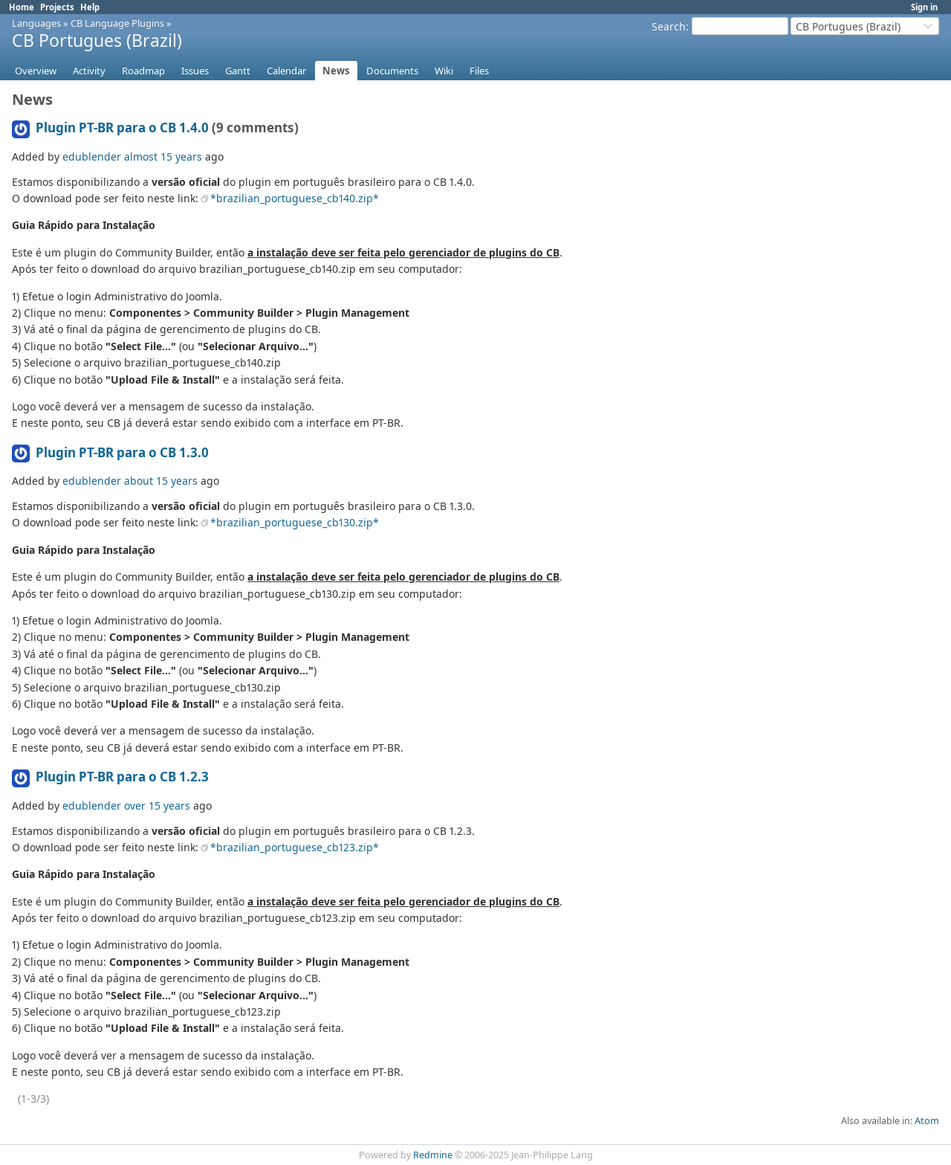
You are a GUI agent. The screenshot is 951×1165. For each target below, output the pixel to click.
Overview (35, 70)
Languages (36, 23)
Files (479, 70)
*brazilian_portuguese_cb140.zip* (294, 198)
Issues (195, 70)
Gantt (237, 70)
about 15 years (161, 481)
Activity (89, 70)
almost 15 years (163, 156)
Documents (392, 70)
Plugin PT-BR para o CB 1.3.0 (122, 452)
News (336, 70)
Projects (57, 7)
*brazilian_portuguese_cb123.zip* (294, 847)
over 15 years (157, 805)
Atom (927, 1120)
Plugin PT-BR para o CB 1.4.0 (122, 127)
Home (21, 7)
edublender (91, 156)
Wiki (444, 70)
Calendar (286, 70)
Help (90, 7)
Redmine (432, 1155)
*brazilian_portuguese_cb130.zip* (294, 522)
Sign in (924, 7)
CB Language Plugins (117, 23)
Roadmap (143, 70)
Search (669, 26)
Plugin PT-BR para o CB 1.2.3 (122, 776)
